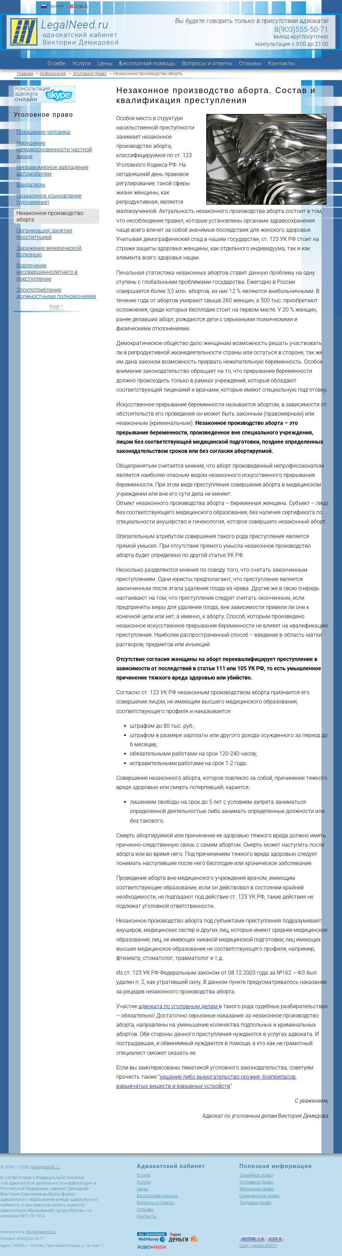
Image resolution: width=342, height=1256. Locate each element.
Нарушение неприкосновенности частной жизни (54, 149)
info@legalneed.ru (41, 1232)
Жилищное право (256, 1188)
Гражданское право (259, 1195)
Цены (105, 63)
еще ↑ (57, 306)
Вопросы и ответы (207, 63)
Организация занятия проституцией (44, 233)
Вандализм (30, 184)
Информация (53, 73)
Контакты (281, 63)
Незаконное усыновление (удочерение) (48, 198)
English (81, 6)
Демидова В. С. (45, 1166)
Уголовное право (90, 73)
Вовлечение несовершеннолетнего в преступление (47, 272)
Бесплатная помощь (147, 63)
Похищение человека (43, 132)
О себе (56, 63)
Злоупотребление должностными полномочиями (56, 293)
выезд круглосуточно (301, 36)
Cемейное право (256, 1175)
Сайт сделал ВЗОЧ (258, 1245)
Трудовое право (255, 1202)
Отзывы (250, 63)
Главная (25, 73)
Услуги (81, 63)
